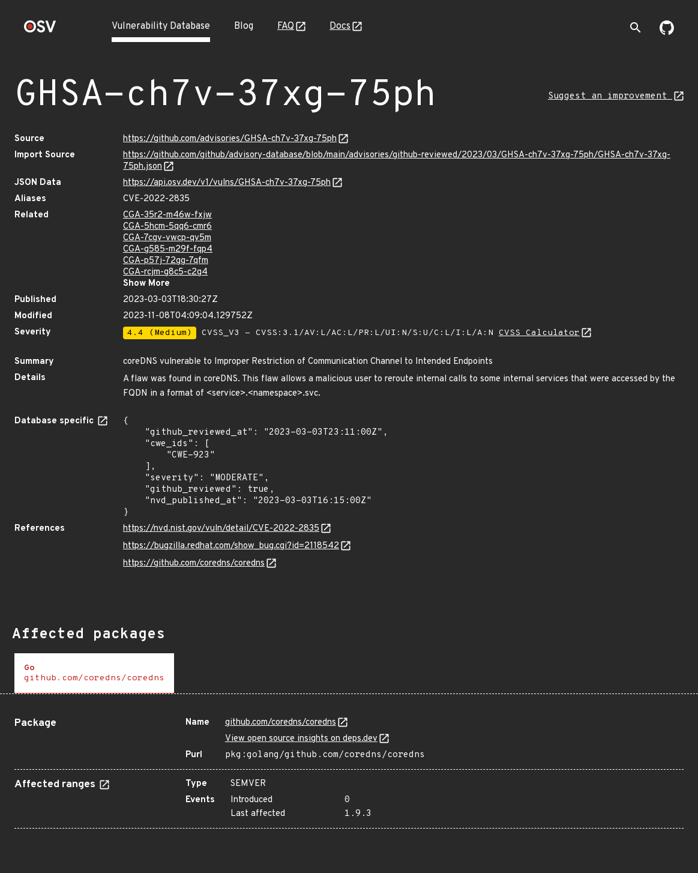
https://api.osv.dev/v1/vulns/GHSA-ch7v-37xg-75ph (227, 183)
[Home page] (40, 30)
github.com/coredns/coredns (280, 722)
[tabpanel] (349, 768)
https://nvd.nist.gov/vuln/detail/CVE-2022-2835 (221, 528)
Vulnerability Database (161, 26)
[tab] (94, 673)
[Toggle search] (636, 28)
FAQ (285, 26)
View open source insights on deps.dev (301, 739)
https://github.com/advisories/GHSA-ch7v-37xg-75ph (230, 139)
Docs (340, 26)
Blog (243, 26)
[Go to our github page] (667, 32)
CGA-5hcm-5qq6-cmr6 (167, 226)
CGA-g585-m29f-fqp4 (167, 249)
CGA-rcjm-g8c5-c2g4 (165, 272)
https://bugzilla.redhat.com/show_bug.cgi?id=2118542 (231, 546)
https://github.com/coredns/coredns (194, 563)
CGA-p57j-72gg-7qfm (165, 261)
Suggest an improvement (610, 96)
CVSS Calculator (539, 333)
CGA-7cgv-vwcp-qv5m (167, 238)
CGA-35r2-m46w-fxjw (167, 215)
